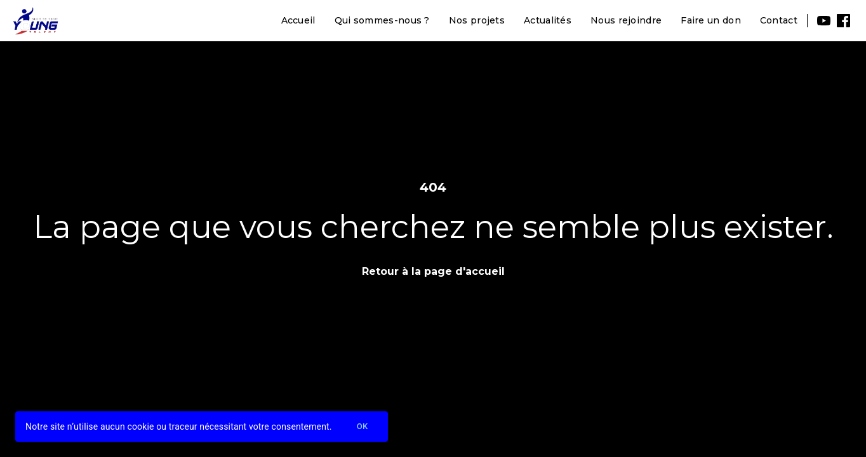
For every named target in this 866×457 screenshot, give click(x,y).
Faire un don (711, 20)
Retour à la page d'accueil (433, 271)
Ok (362, 427)
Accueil (298, 20)
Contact (778, 20)
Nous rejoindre (626, 20)
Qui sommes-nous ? (382, 20)
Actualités (547, 20)
